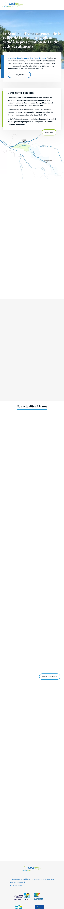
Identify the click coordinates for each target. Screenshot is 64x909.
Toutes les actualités (49, 676)
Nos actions (49, 132)
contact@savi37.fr (18, 882)
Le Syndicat (19, 75)
